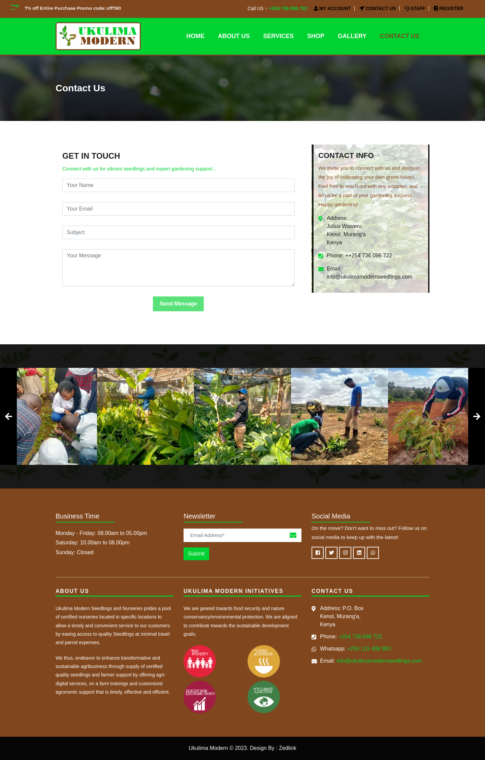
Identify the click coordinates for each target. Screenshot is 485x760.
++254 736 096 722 (368, 255)
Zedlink (287, 748)
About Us (234, 36)
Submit (196, 554)
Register (448, 8)
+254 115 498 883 (369, 649)
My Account (332, 8)
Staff (415, 8)
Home (195, 36)
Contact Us (377, 8)
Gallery (352, 36)
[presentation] (8, 416)
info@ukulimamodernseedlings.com (369, 277)
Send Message (178, 304)
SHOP (315, 36)
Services (278, 36)
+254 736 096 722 (288, 8)
